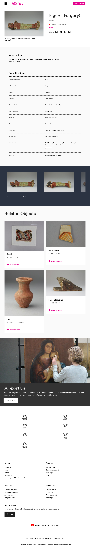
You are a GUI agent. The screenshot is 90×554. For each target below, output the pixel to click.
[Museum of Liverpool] (25, 417)
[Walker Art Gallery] (25, 436)
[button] (22, 183)
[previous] (10, 197)
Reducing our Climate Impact (15, 478)
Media (7, 473)
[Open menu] (6, 3)
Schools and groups (11, 490)
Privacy (23, 545)
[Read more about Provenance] (63, 146)
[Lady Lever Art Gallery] (25, 445)
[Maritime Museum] (65, 426)
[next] (37, 197)
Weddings (49, 498)
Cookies (50, 545)
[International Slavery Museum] (25, 426)
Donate (48, 475)
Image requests (10, 498)
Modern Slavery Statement (36, 545)
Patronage (49, 473)
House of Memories (11, 492)
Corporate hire (51, 490)
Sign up (10, 514)
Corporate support (52, 470)
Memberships (50, 467)
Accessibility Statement (62, 545)
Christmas (49, 492)
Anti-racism (9, 495)
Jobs (6, 470)
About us (8, 467)
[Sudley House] (65, 436)
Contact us (8, 475)
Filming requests (51, 495)
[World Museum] (65, 417)
